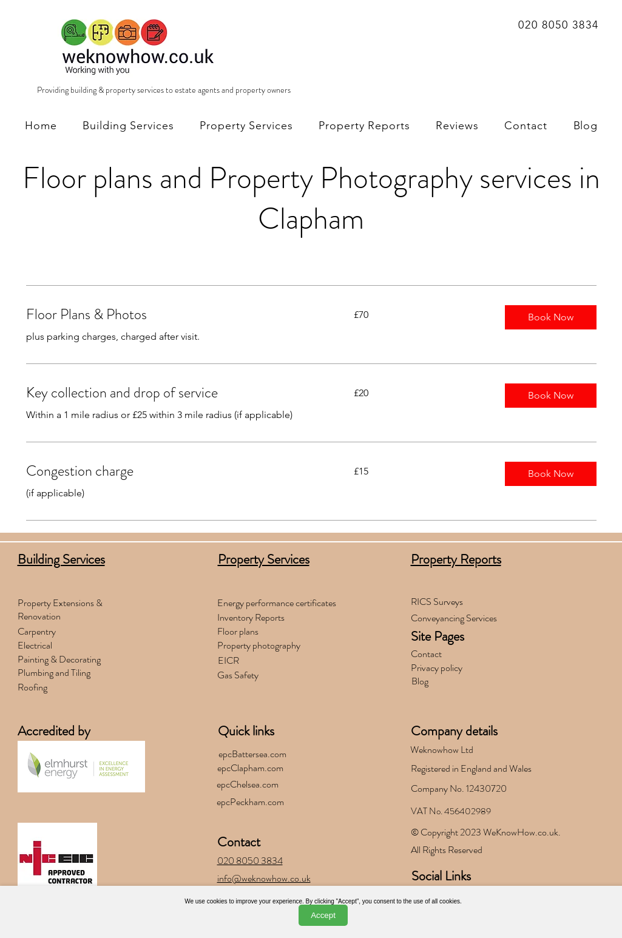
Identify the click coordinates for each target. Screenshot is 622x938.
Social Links (441, 875)
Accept (323, 915)
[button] (551, 317)
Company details (454, 730)
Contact (238, 841)
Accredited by (54, 730)
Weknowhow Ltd (441, 750)
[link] (175, 315)
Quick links (246, 730)
